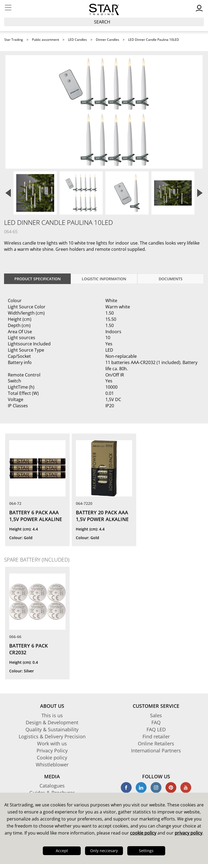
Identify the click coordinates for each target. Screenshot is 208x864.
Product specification (37, 278)
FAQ (156, 722)
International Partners (156, 750)
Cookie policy (52, 757)
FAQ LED (156, 729)
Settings (146, 850)
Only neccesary (104, 850)
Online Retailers (156, 743)
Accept (62, 850)
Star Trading (13, 39)
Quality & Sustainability (52, 729)
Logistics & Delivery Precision (52, 736)
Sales (156, 715)
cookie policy (143, 833)
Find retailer (156, 736)
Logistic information (104, 278)
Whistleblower (52, 764)
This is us (52, 715)
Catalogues (52, 785)
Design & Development (52, 722)
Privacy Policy (52, 750)
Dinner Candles (107, 39)
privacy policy (188, 833)
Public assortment (45, 39)
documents (171, 278)
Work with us (52, 743)
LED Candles (77, 39)
